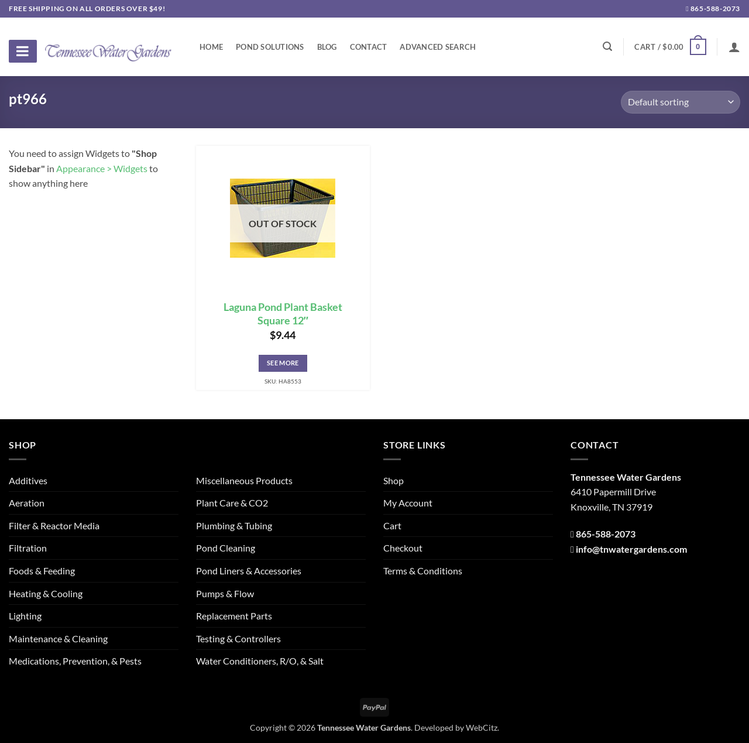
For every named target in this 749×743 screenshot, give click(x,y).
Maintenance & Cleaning (58, 638)
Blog (327, 47)
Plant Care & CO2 (232, 502)
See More (283, 363)
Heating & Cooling (46, 593)
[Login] (734, 47)
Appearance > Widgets (101, 168)
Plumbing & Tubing (234, 525)
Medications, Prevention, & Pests (75, 660)
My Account (407, 502)
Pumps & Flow (225, 593)
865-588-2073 (713, 8)
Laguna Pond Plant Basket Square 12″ (283, 314)
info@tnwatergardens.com (631, 548)
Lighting (25, 615)
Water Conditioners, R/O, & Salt (260, 660)
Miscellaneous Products (244, 480)
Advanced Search (438, 47)
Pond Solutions (270, 47)
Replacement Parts (234, 615)
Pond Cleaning (225, 547)
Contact (368, 47)
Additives (28, 480)
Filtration (28, 547)
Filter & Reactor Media (54, 525)
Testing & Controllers (238, 638)
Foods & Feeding (42, 570)
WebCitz (481, 727)
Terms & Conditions (422, 570)
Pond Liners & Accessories (248, 570)
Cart (392, 525)
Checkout (402, 547)
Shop (393, 480)
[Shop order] (680, 102)
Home (211, 47)
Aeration (26, 502)
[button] (670, 46)
